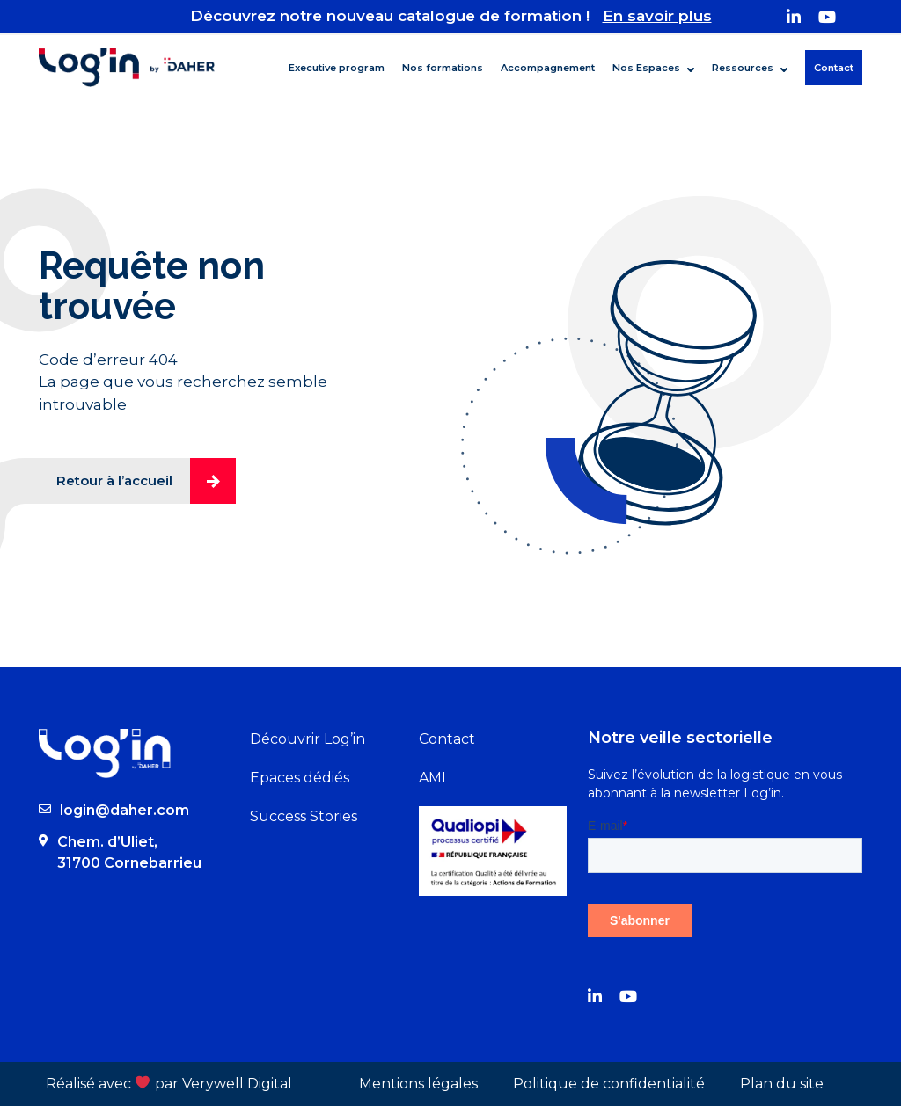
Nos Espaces (646, 68)
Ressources (742, 68)
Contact (833, 68)
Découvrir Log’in (307, 739)
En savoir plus (657, 16)
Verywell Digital (237, 1083)
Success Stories (303, 816)
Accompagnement (548, 68)
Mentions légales (418, 1083)
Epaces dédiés (299, 777)
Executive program (337, 68)
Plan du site (782, 1083)
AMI (432, 777)
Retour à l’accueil (146, 481)
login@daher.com (124, 810)
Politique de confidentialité (609, 1083)
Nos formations (442, 68)
